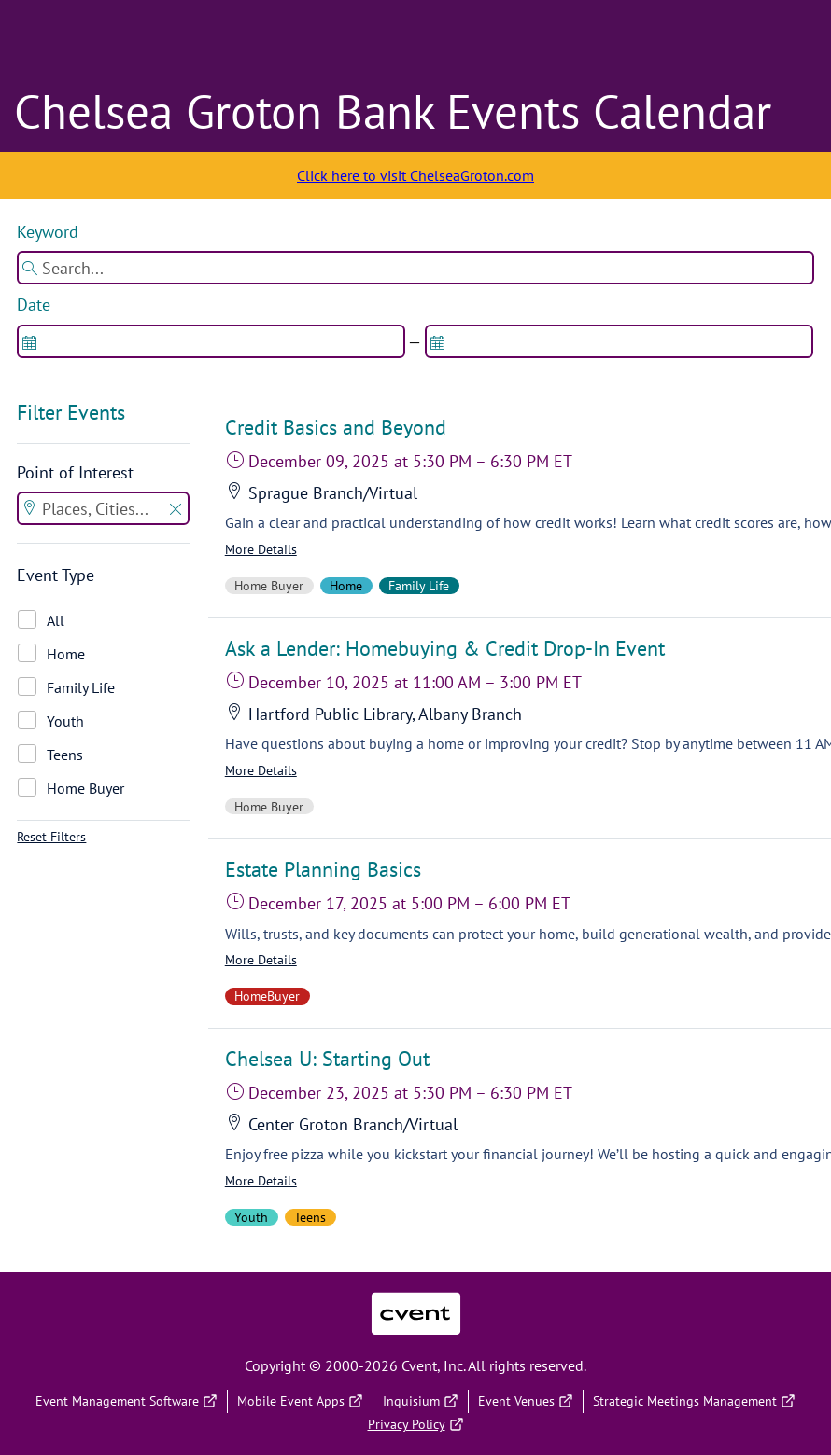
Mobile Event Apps (300, 1401)
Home (66, 653)
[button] (175, 510)
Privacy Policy (416, 1424)
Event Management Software (126, 1401)
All (55, 620)
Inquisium (420, 1401)
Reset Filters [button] (51, 836)
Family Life (81, 687)
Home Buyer (85, 788)
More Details (261, 549)
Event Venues (525, 1401)
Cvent (415, 1302)
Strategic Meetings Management (694, 1401)
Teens (65, 754)
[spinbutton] (211, 341)
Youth (65, 721)
